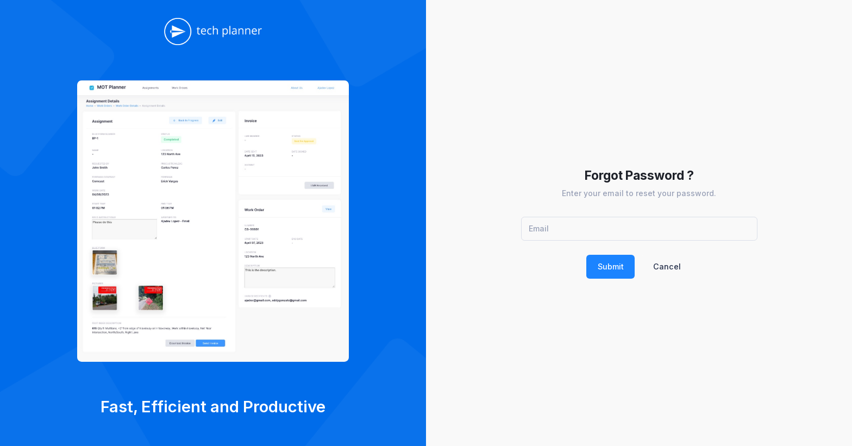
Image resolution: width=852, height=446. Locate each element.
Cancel (667, 266)
